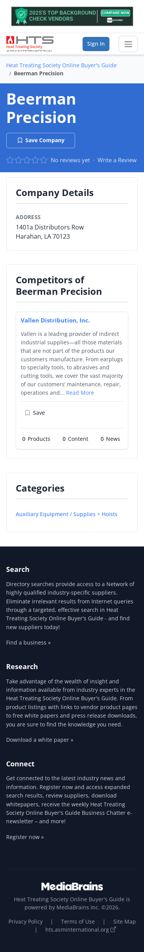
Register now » (25, 837)
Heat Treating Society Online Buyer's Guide (61, 65)
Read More (80, 392)
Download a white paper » (39, 739)
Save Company (41, 140)
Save (35, 413)
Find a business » (28, 642)
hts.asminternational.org (80, 929)
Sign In (96, 43)
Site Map (124, 921)
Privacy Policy (25, 921)
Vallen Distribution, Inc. (55, 320)
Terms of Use (78, 921)
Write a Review (117, 160)
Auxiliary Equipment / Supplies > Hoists (67, 514)
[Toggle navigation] (128, 44)
